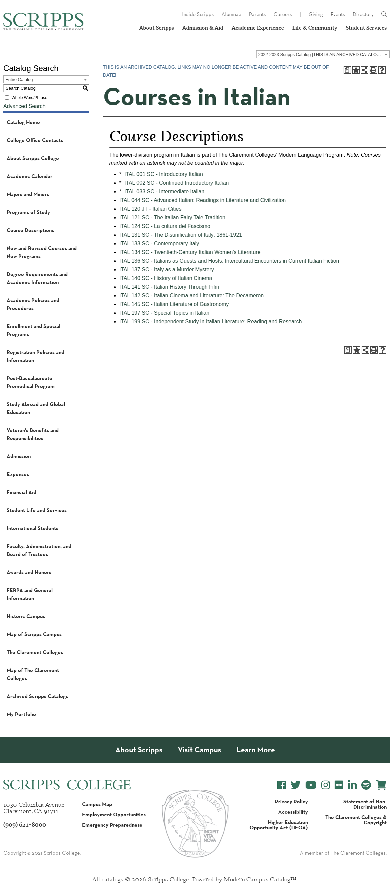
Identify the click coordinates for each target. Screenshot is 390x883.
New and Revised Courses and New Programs (42, 252)
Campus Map (97, 804)
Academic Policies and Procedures (33, 304)
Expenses (18, 474)
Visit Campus (199, 750)
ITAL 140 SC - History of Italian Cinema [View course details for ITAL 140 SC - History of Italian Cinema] (165, 278)
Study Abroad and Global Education (36, 408)
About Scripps (156, 28)
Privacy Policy (291, 801)
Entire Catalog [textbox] (19, 79)
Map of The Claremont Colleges (33, 674)
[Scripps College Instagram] (325, 785)
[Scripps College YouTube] (311, 785)
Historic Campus (26, 616)
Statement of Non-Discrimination (365, 804)
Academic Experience (258, 28)
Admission (19, 456)
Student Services (366, 28)
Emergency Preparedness (112, 824)
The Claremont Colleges (35, 652)
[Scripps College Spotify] (366, 785)
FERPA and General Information (30, 594)
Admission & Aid (202, 28)
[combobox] (323, 54)
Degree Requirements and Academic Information (37, 278)
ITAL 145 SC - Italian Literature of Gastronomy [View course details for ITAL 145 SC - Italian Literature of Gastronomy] (174, 304)
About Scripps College (33, 158)
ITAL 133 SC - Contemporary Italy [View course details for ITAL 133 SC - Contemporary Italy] (159, 243)
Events (338, 14)
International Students (32, 528)
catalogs (112, 879)
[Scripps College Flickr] (339, 785)
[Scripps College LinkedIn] (352, 785)
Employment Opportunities (114, 814)
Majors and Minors (28, 194)
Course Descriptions (30, 230)
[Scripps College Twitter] (296, 785)
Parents (257, 14)
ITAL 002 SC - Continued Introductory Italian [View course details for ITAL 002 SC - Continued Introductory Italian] (176, 183)
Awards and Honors (29, 572)
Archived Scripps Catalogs (37, 696)
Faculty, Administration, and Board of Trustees (39, 550)
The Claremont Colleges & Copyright (356, 819)
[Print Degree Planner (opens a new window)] (347, 70)
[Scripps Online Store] (381, 785)
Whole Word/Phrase (29, 97)
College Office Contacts (35, 140)
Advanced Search (24, 106)
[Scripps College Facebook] (281, 785)
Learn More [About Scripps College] (256, 750)
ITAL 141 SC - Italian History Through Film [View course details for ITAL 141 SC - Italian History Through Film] (169, 287)
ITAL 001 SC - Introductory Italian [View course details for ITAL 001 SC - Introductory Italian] (163, 174)
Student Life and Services (37, 510)
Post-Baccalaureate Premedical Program (31, 382)
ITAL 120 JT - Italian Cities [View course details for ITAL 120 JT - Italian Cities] (150, 209)
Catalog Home (23, 122)
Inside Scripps (198, 14)
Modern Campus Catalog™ (260, 879)
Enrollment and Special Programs (33, 330)
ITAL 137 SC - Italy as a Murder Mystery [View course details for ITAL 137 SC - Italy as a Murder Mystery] (166, 269)
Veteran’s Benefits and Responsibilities (33, 434)
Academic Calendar (29, 176)
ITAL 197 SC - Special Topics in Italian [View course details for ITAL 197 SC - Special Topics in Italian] (164, 313)
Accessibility (293, 811)
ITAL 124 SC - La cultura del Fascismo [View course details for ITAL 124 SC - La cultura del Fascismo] (165, 226)
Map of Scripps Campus (34, 634)
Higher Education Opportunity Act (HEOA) (279, 824)
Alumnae (231, 14)
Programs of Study (28, 212)
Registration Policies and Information (35, 356)
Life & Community (314, 28)
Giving (316, 14)
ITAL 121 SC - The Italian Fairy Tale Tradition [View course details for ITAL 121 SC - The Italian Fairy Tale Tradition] (172, 217)
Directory (363, 14)
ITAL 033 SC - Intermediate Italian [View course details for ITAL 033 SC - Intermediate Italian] (164, 191)
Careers (283, 14)
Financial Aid (21, 492)
